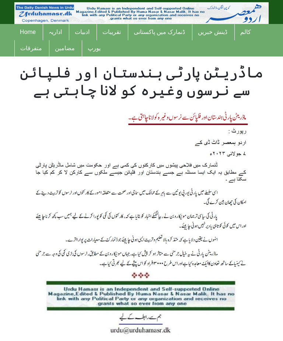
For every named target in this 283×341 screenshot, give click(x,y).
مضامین (65, 48)
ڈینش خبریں (212, 31)
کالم (245, 31)
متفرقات (31, 48)
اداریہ (55, 31)
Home (28, 31)
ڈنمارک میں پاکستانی (159, 31)
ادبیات (82, 31)
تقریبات (111, 31)
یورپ (94, 48)
